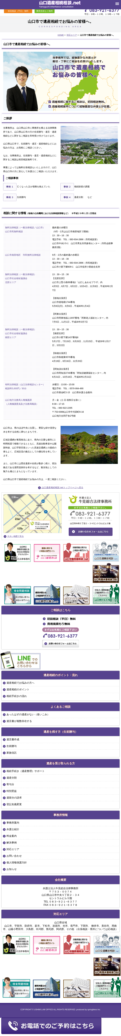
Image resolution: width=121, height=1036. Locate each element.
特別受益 (12, 791)
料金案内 (12, 836)
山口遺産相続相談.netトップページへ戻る (60, 487)
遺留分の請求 (14, 797)
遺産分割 (12, 777)
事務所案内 (13, 822)
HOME (61, 35)
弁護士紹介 (13, 829)
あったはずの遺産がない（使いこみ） (28, 714)
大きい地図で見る (15, 536)
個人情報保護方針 (17, 862)
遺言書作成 (13, 739)
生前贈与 (12, 746)
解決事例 (12, 842)
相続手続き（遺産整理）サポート (26, 771)
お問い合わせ (14, 856)
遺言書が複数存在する (19, 721)
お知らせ (12, 869)
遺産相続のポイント (18, 689)
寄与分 (10, 784)
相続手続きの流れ (17, 696)
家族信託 (12, 752)
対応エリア (72, 35)
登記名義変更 (14, 804)
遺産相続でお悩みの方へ (20, 682)
